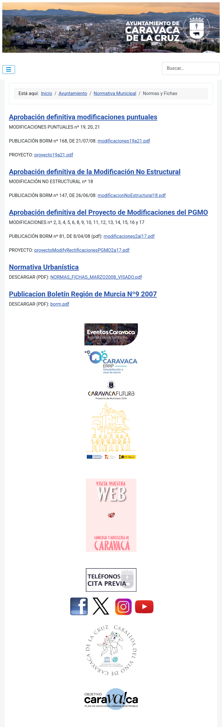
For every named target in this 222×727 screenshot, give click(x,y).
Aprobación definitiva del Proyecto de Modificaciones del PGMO (108, 212)
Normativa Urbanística (44, 267)
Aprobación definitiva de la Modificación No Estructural (95, 172)
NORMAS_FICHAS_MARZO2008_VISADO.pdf (96, 277)
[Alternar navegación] (8, 69)
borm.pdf (59, 304)
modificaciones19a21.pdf (124, 141)
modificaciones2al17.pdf (129, 236)
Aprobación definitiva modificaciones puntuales (83, 117)
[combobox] (191, 68)
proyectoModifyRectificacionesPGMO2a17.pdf (82, 250)
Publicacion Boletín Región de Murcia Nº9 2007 (83, 294)
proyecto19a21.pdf (53, 155)
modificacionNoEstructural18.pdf (132, 195)
